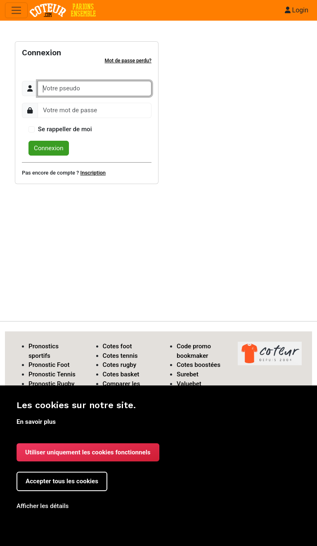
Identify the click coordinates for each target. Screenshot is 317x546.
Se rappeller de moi (65, 129)
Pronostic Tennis (52, 374)
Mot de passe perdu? (128, 61)
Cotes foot (117, 346)
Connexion (49, 148)
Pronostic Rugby (51, 384)
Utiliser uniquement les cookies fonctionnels (88, 452)
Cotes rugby (120, 365)
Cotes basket (121, 374)
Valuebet (189, 384)
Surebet (188, 374)
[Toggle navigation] (16, 10)
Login (296, 10)
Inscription (93, 173)
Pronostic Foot (49, 365)
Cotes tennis (120, 355)
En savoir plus (36, 421)
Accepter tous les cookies (62, 481)
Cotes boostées (198, 365)
